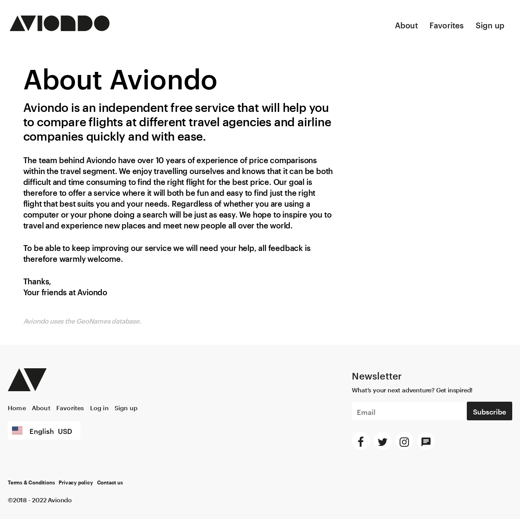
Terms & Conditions (31, 483)
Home (17, 407)
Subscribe (489, 410)
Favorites (447, 24)
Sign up (490, 24)
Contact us (110, 483)
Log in (99, 407)
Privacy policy (76, 483)
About (406, 24)
